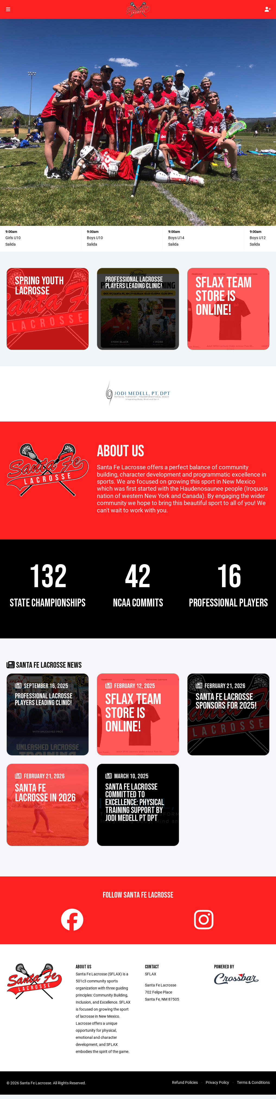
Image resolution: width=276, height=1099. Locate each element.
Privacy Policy (217, 1087)
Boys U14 (176, 237)
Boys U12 (258, 237)
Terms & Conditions (253, 1087)
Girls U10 (13, 237)
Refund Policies (185, 1087)
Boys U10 (95, 237)
